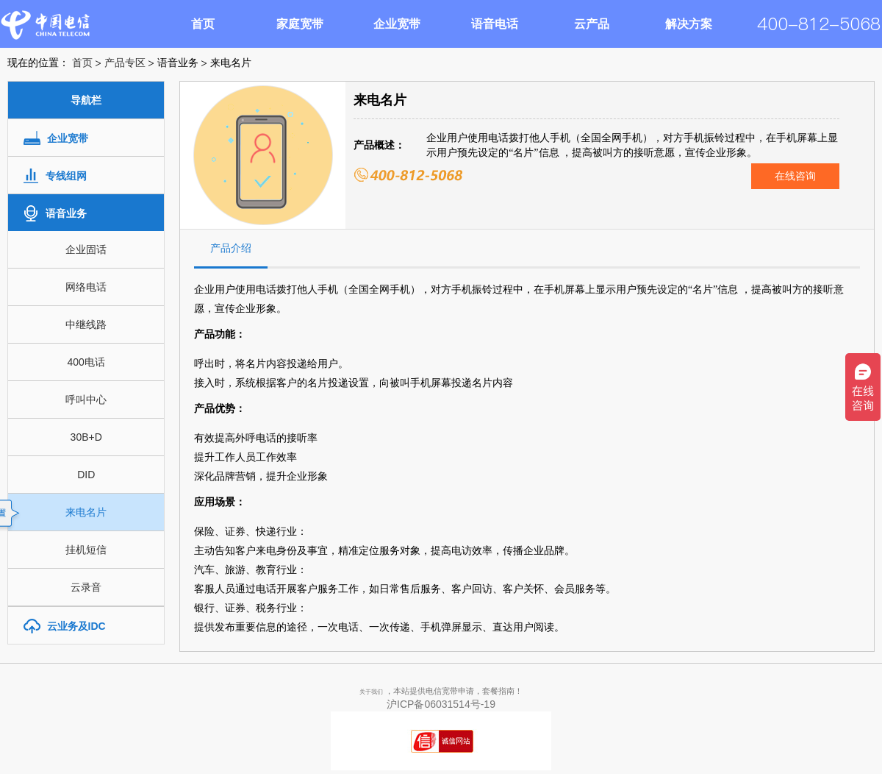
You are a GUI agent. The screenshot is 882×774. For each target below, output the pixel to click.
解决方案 (688, 24)
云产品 (591, 24)
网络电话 (86, 287)
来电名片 (86, 512)
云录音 (86, 587)
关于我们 (371, 692)
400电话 (86, 362)
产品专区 (125, 62)
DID (86, 474)
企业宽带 (396, 24)
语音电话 (494, 24)
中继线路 (86, 324)
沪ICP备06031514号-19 (441, 704)
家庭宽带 (299, 24)
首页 (203, 24)
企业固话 (86, 249)
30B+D (86, 437)
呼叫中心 (86, 399)
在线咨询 (795, 176)
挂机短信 (86, 549)
